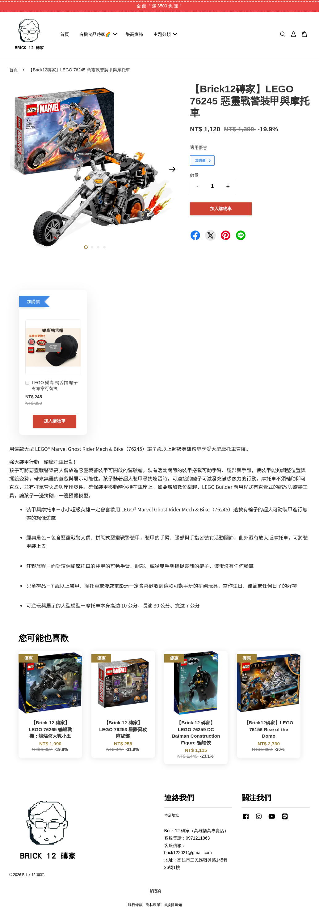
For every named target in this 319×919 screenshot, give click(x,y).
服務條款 (135, 906)
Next (172, 171)
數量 (194, 177)
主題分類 (165, 35)
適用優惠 (198, 148)
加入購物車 (54, 422)
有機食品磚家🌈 (98, 35)
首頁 (64, 35)
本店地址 (171, 817)
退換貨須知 (172, 906)
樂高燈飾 (134, 35)
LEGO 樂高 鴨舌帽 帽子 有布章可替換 (51, 387)
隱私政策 (153, 906)
